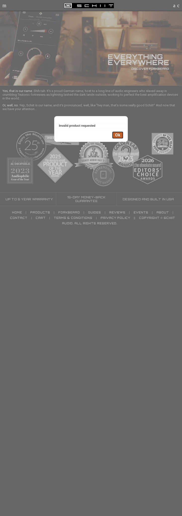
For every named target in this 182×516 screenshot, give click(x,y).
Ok (117, 135)
